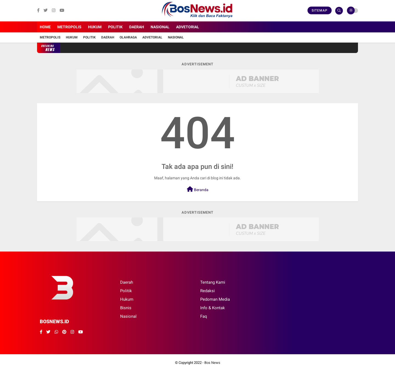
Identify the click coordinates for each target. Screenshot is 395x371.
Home (45, 27)
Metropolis (69, 27)
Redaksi (207, 290)
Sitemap (320, 10)
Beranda (197, 189)
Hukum (94, 27)
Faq (203, 316)
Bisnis (125, 307)
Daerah (136, 27)
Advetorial (187, 27)
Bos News (212, 363)
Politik (115, 27)
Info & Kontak (212, 307)
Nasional (160, 27)
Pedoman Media (215, 299)
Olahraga (128, 37)
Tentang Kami (212, 282)
